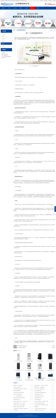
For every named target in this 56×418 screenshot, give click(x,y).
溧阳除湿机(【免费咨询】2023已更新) (18, 406)
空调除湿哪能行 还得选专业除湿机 (39, 410)
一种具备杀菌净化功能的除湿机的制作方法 (40, 392)
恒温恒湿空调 (21, 69)
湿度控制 (32, 260)
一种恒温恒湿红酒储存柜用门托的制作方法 (40, 408)
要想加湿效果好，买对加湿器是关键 (39, 387)
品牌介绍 (3, 41)
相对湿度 (14, 209)
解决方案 (3, 36)
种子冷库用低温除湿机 (37, 399)
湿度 (23, 77)
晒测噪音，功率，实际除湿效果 (17, 385)
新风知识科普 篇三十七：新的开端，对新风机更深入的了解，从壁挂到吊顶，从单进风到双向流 (41, 385)
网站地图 (50, 0)
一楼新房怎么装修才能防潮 (17, 387)
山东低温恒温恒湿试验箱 (37, 390)
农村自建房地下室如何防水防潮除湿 (18, 392)
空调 (18, 77)
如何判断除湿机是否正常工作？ (38, 397)
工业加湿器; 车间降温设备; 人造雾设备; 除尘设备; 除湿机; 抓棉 (41, 401)
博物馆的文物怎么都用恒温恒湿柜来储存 (19, 397)
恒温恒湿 (16, 77)
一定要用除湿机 (15, 410)
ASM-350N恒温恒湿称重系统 (21, 347)
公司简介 (41, 0)
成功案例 (3, 38)
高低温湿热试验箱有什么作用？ (38, 394)
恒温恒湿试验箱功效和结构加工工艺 (22, 345)
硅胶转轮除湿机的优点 (16, 399)
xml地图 (54, 0)
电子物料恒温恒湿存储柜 (16, 390)
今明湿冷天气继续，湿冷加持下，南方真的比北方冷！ (20, 401)
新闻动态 (3, 43)
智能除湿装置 (36, 406)
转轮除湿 (43, 278)
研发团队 (46, 0)
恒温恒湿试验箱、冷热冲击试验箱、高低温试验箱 (20, 408)
